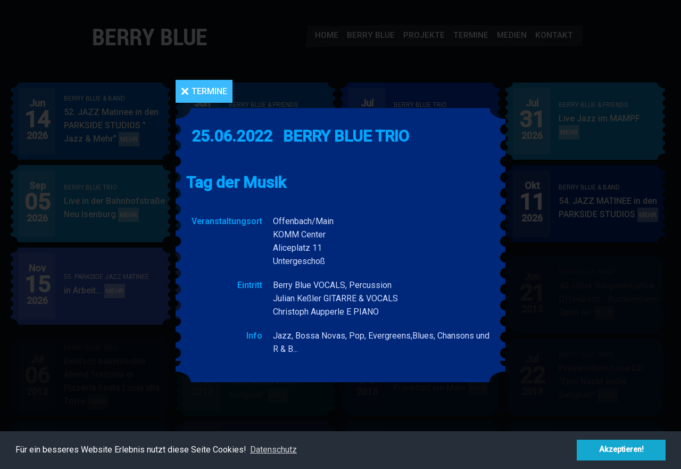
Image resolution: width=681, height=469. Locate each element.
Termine (209, 91)
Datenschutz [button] (273, 450)
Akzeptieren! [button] (621, 449)
